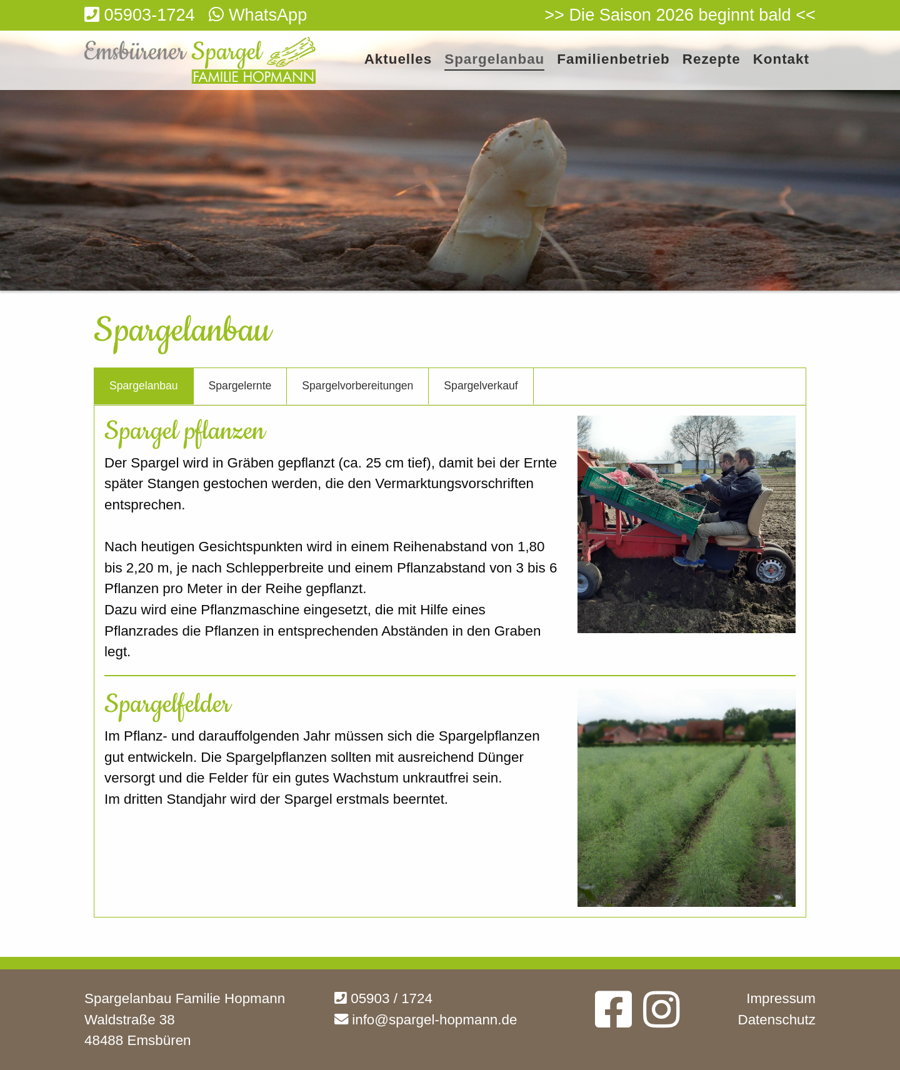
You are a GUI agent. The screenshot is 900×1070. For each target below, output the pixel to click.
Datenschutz (777, 1020)
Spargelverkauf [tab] (481, 385)
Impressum (781, 998)
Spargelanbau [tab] (143, 385)
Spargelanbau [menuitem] (494, 59)
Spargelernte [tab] (240, 385)
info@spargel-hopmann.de (425, 1020)
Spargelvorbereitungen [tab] (357, 385)
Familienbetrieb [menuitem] (613, 59)
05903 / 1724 (383, 998)
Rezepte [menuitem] (711, 59)
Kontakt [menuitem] (781, 59)
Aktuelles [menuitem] (398, 59)
